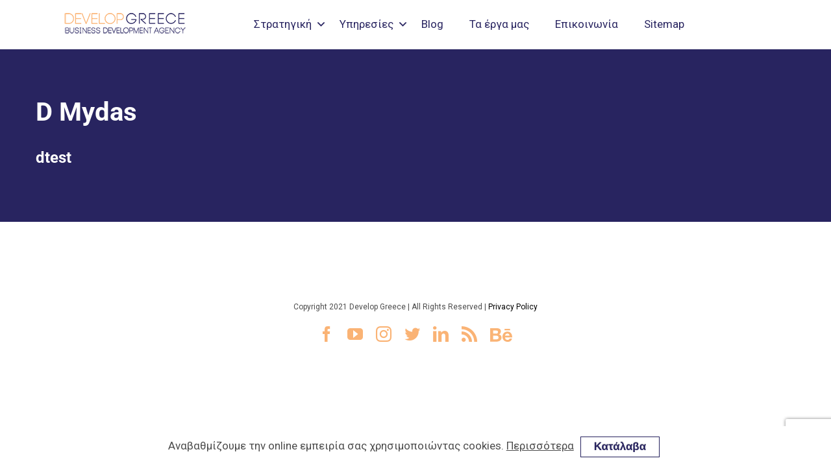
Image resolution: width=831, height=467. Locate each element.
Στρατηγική (283, 24)
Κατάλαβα (620, 446)
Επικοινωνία (586, 24)
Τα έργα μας (499, 24)
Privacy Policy (513, 306)
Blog (432, 24)
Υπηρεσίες (366, 24)
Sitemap (664, 24)
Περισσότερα (540, 445)
